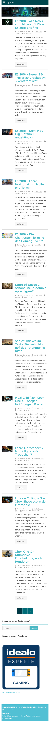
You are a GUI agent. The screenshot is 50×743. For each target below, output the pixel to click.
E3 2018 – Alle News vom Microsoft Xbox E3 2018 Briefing (29, 24)
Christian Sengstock (23, 32)
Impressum (6, 713)
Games (17, 33)
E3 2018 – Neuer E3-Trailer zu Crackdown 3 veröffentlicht (30, 77)
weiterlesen (21, 64)
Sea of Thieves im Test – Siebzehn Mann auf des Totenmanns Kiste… (30, 346)
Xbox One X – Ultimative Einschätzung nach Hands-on (28, 556)
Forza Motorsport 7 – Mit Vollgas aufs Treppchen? (30, 451)
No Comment (28, 87)
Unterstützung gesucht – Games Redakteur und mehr (21, 716)
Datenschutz (7, 719)
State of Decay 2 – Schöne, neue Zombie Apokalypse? (30, 288)
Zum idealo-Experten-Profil (11, 692)
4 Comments (28, 193)
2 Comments (28, 297)
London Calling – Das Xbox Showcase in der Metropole (31, 501)
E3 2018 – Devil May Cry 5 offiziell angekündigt (29, 134)
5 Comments (28, 247)
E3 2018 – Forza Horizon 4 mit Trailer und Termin (30, 184)
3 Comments (28, 33)
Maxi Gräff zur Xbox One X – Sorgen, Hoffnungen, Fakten (29, 401)
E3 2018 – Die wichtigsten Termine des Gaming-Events (29, 237)
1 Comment (30, 410)
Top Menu (9, 2)
